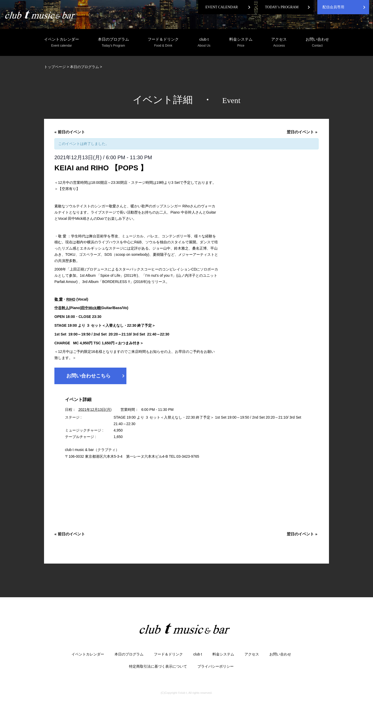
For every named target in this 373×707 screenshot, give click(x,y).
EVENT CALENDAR (221, 7)
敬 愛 (58, 299)
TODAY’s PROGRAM (282, 7)
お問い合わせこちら (96, 376)
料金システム (241, 42)
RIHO (70, 299)
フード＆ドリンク (163, 42)
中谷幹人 (61, 308)
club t (204, 42)
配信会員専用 (333, 7)
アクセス (279, 42)
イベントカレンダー (61, 42)
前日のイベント (69, 132)
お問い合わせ (317, 42)
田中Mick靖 (90, 308)
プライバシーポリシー (215, 666)
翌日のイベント (302, 132)
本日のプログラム (113, 42)
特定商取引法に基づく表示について (158, 666)
